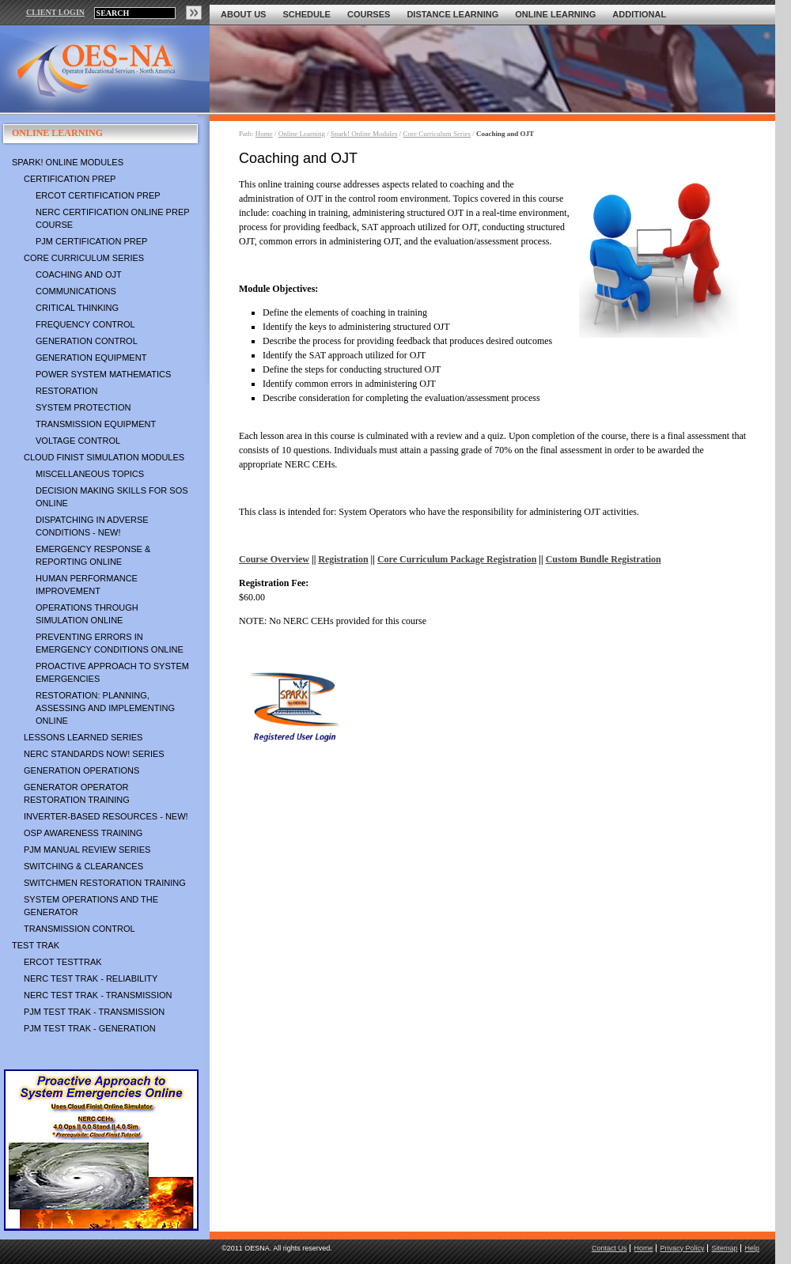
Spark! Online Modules (67, 162)
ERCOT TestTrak (63, 962)
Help (751, 1248)
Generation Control (87, 341)
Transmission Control (79, 928)
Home (264, 134)
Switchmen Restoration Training (105, 882)
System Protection (83, 407)
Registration (343, 559)
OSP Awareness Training (83, 833)
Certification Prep (69, 179)
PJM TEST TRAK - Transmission (94, 1011)
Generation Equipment (91, 357)
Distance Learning (452, 14)
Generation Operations (81, 770)
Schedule (306, 14)
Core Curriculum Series (84, 258)
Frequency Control (85, 324)
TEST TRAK (35, 945)
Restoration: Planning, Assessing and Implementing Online (105, 708)
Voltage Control (78, 440)
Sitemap (724, 1248)
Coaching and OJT (79, 274)
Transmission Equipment (96, 424)
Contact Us (609, 1248)
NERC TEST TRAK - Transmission (98, 995)
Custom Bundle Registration (603, 559)
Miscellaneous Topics (90, 474)
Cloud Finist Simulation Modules (104, 457)
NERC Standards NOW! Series (94, 754)
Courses (368, 14)
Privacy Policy (682, 1248)
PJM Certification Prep (91, 241)
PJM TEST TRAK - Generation (90, 1028)
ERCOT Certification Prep (98, 195)
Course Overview (274, 559)
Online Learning (555, 14)
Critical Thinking (77, 307)
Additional (639, 14)
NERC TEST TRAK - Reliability (90, 978)
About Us (243, 14)
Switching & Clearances (83, 866)
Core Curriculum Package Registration (456, 559)
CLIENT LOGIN (55, 12)
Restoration (66, 390)
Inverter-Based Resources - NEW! (106, 816)
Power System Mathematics (103, 374)
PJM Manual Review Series (87, 849)
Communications (76, 291)
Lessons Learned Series (83, 737)
